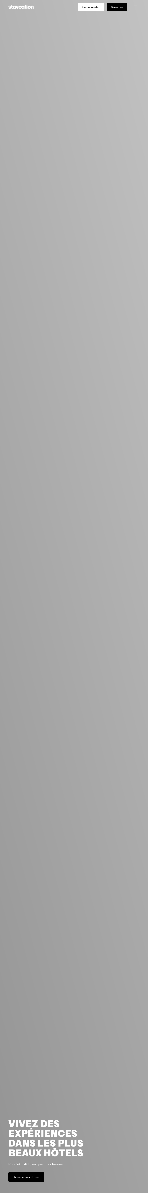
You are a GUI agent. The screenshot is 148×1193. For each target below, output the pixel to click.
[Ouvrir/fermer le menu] (135, 7)
